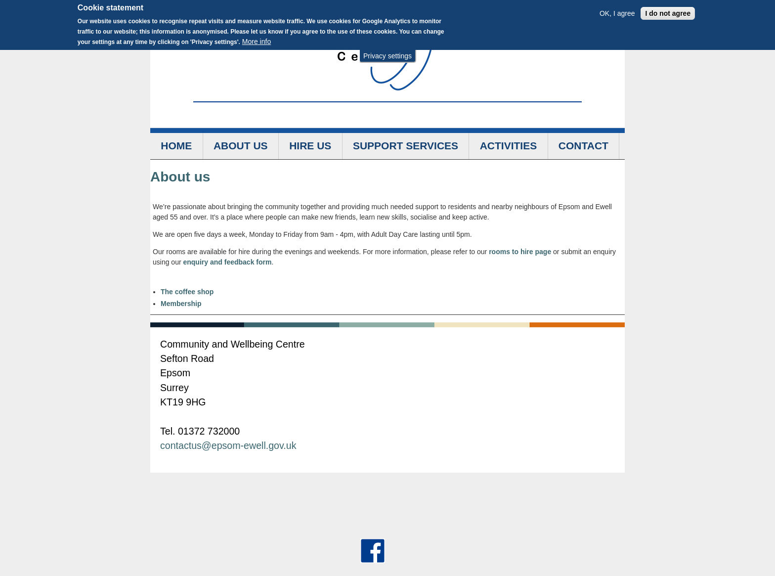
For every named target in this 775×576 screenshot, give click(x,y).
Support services (405, 145)
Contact (583, 145)
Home (176, 145)
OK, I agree (617, 11)
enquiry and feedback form (227, 262)
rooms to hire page (520, 252)
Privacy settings (387, 53)
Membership (181, 304)
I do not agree (667, 11)
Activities (508, 145)
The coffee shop (187, 292)
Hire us (310, 145)
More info (256, 40)
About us (241, 145)
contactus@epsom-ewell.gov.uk (228, 445)
